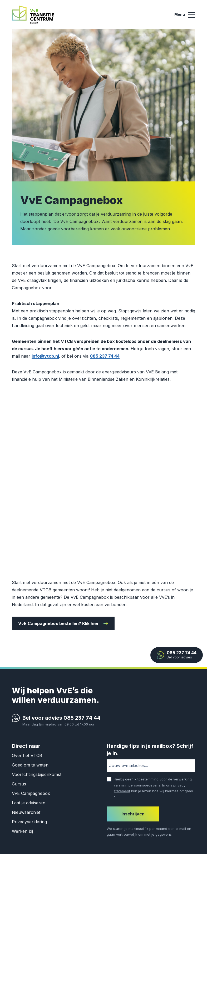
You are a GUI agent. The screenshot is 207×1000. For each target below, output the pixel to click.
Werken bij (22, 831)
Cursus (19, 783)
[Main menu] (184, 14)
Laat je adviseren (28, 802)
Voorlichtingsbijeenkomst (36, 774)
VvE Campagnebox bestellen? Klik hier (58, 623)
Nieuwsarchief (26, 812)
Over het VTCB (27, 755)
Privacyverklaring (29, 821)
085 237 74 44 (105, 356)
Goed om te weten (30, 765)
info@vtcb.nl (45, 356)
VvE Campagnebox (31, 793)
